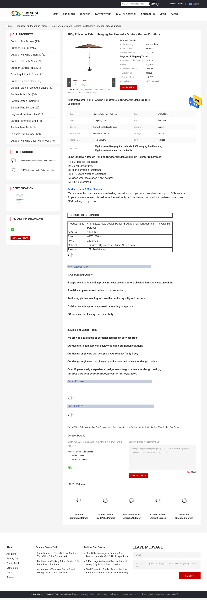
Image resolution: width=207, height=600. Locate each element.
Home (55, 14)
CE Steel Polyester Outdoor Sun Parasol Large (92, 427)
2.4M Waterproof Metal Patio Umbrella (37, 170)
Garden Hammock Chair (24, 120)
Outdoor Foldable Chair (24, 61)
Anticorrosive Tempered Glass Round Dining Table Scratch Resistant (56, 571)
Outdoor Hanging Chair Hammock (30, 140)
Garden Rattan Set (21, 94)
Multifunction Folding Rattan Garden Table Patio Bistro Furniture (58, 563)
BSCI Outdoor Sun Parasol (169, 427)
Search (154, 4)
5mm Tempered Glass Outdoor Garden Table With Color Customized (56, 555)
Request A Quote (176, 4)
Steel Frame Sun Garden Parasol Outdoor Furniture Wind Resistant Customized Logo (107, 571)
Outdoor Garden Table (23, 67)
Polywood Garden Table (24, 114)
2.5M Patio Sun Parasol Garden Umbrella (38, 161)
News (162, 14)
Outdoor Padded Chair (23, 81)
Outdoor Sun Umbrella (23, 48)
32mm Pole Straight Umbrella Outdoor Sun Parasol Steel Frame (184, 516)
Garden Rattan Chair (22, 101)
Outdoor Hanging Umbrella (26, 54)
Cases (174, 14)
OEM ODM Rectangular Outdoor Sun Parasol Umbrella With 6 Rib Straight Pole (107, 555)
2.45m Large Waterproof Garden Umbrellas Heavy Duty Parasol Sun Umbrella (107, 563)
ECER (175, 594)
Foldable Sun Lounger (23, 134)
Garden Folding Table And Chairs (29, 87)
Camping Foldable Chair (24, 74)
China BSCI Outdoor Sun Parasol (59, 594)
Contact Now (128, 87)
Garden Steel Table (21, 127)
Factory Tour (103, 14)
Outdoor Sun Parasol (37, 26)
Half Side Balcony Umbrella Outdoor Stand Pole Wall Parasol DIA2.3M (132, 516)
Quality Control (126, 14)
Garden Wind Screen (22, 107)
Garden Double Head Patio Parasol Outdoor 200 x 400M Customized (105, 516)
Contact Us (148, 14)
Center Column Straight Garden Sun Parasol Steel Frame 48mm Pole (158, 516)
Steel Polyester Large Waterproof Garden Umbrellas (135, 427)
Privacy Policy (37, 594)
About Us (85, 14)
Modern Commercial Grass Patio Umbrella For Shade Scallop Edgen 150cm (78, 516)
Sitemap (10, 577)
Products (69, 14)
